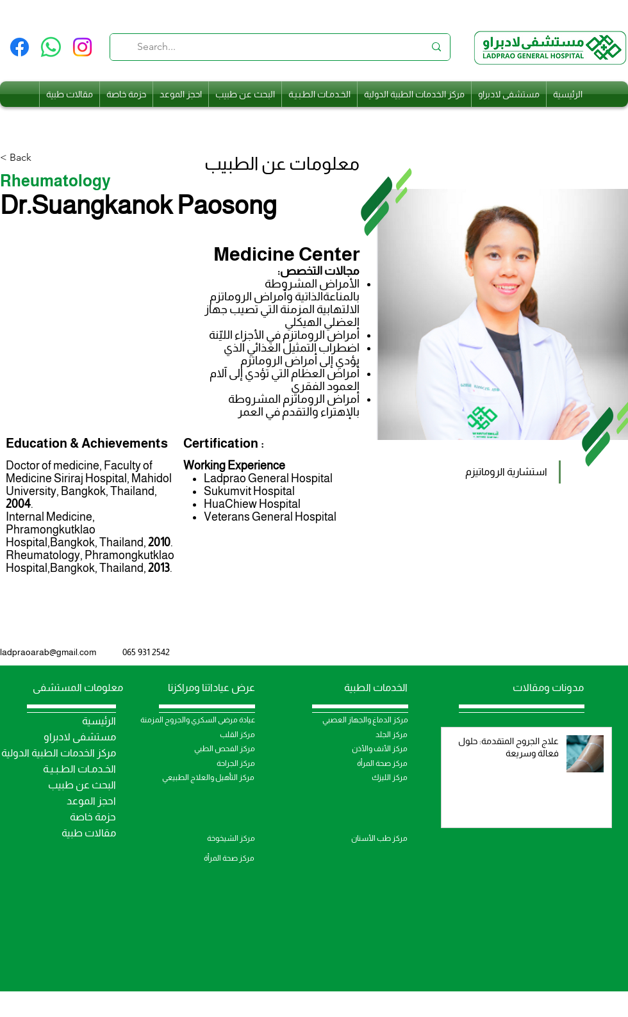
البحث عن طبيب (82, 784)
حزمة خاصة (93, 816)
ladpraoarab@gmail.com (48, 652)
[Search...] (280, 47)
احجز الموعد (91, 800)
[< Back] (25, 158)
